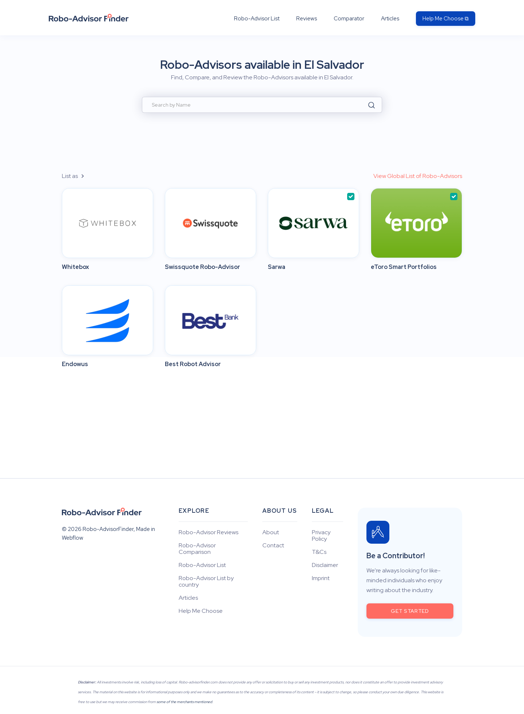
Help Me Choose (201, 611)
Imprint (321, 578)
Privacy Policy (321, 535)
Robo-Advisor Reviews (208, 532)
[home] (89, 17)
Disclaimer (325, 565)
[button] (77, 176)
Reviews (306, 18)
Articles (390, 18)
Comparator (349, 18)
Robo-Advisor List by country (206, 581)
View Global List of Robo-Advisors (417, 176)
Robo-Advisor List (256, 18)
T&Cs (319, 552)
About (270, 532)
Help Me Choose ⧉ (445, 18)
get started (410, 611)
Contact (273, 545)
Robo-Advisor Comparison (197, 548)
